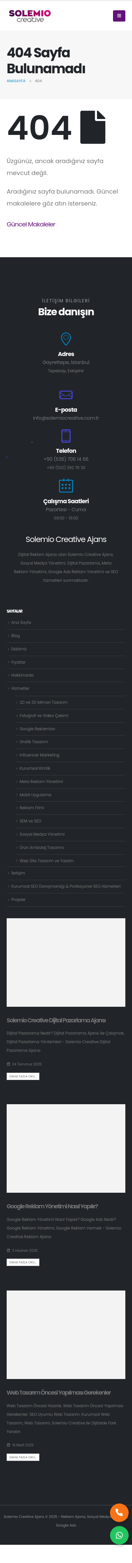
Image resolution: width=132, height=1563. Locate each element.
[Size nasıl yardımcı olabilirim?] (119, 1537)
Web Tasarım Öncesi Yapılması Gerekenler (59, 1393)
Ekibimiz (19, 649)
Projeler (18, 899)
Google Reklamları (37, 729)
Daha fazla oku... (23, 1076)
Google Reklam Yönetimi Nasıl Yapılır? (52, 1206)
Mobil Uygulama (35, 795)
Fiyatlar (18, 662)
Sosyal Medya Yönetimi (42, 834)
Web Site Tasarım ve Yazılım (47, 861)
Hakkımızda (22, 675)
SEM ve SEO (30, 821)
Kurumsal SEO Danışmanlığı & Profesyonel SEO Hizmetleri (66, 886)
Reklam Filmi (32, 808)
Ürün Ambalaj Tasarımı (42, 847)
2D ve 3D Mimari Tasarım (44, 702)
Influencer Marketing (39, 755)
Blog (15, 635)
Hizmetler (20, 688)
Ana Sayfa (21, 622)
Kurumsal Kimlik (35, 768)
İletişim (18, 873)
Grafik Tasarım (34, 742)
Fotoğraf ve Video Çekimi (44, 715)
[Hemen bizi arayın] (119, 1514)
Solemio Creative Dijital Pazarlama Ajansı (56, 1020)
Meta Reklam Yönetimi (41, 781)
